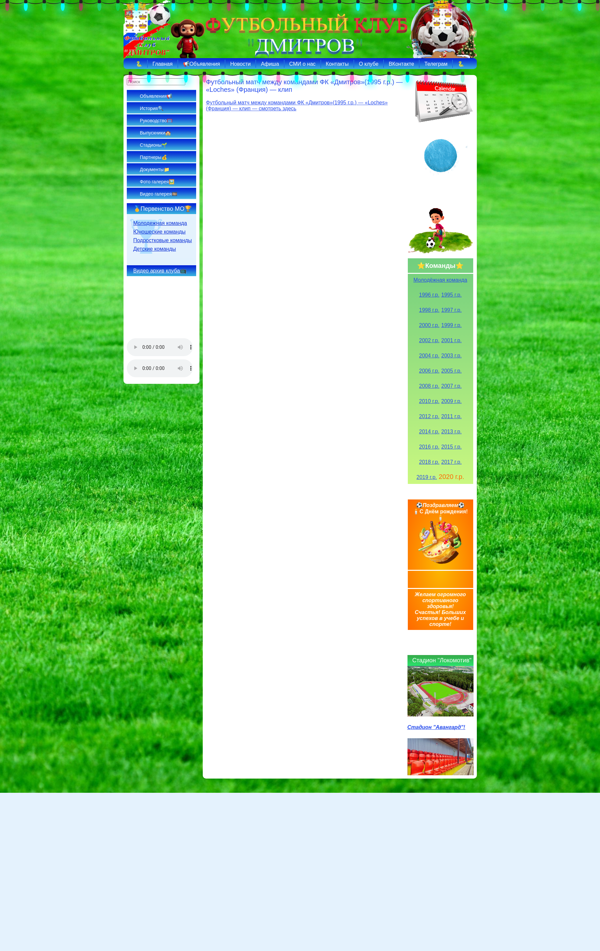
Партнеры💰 (153, 157)
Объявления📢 (156, 96)
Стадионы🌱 (153, 145)
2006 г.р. (429, 371)
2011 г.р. (451, 416)
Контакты (337, 64)
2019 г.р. (426, 477)
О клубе (368, 64)
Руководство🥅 (156, 120)
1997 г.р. (451, 310)
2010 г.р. (429, 401)
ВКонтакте (401, 64)
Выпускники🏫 (155, 132)
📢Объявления (201, 64)
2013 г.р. (451, 431)
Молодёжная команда (440, 280)
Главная (163, 64)
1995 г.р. (451, 295)
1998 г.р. (429, 310)
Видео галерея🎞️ (158, 194)
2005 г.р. (451, 371)
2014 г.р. (429, 431)
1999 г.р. (451, 325)
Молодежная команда (160, 223)
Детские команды (154, 249)
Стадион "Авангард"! (436, 727)
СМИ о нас (302, 64)
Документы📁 (154, 169)
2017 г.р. (451, 462)
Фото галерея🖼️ (157, 181)
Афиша (270, 64)
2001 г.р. (451, 340)
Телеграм (435, 64)
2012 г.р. (429, 416)
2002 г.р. (429, 340)
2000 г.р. (429, 325)
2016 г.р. (429, 447)
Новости (240, 64)
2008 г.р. (429, 386)
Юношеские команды (159, 232)
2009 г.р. (451, 401)
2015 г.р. (451, 447)
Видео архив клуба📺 (160, 271)
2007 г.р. (451, 386)
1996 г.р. (429, 295)
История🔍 (151, 108)
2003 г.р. (451, 355)
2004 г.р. (429, 355)
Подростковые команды (162, 240)
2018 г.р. (429, 462)
